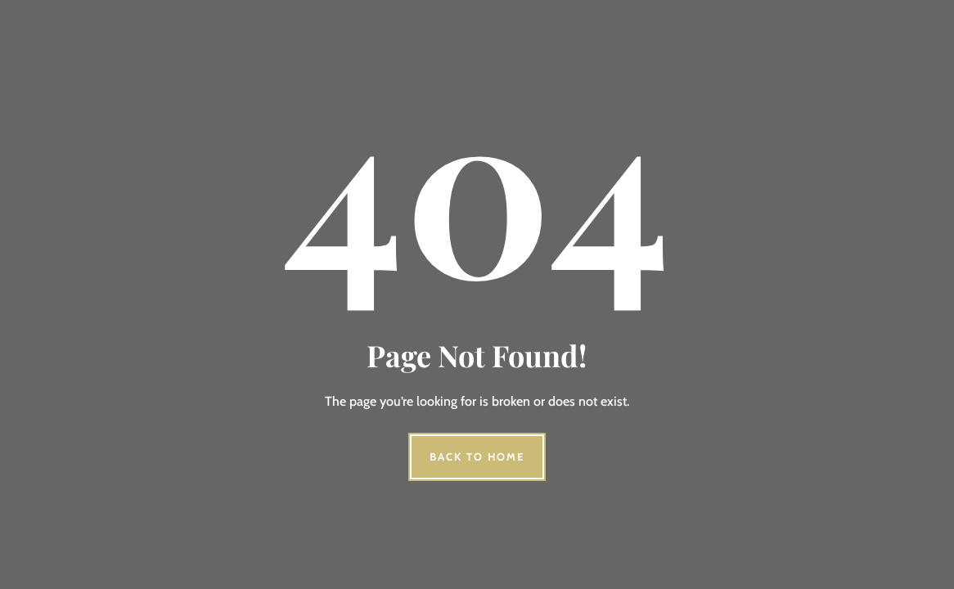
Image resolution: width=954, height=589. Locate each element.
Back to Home (477, 456)
